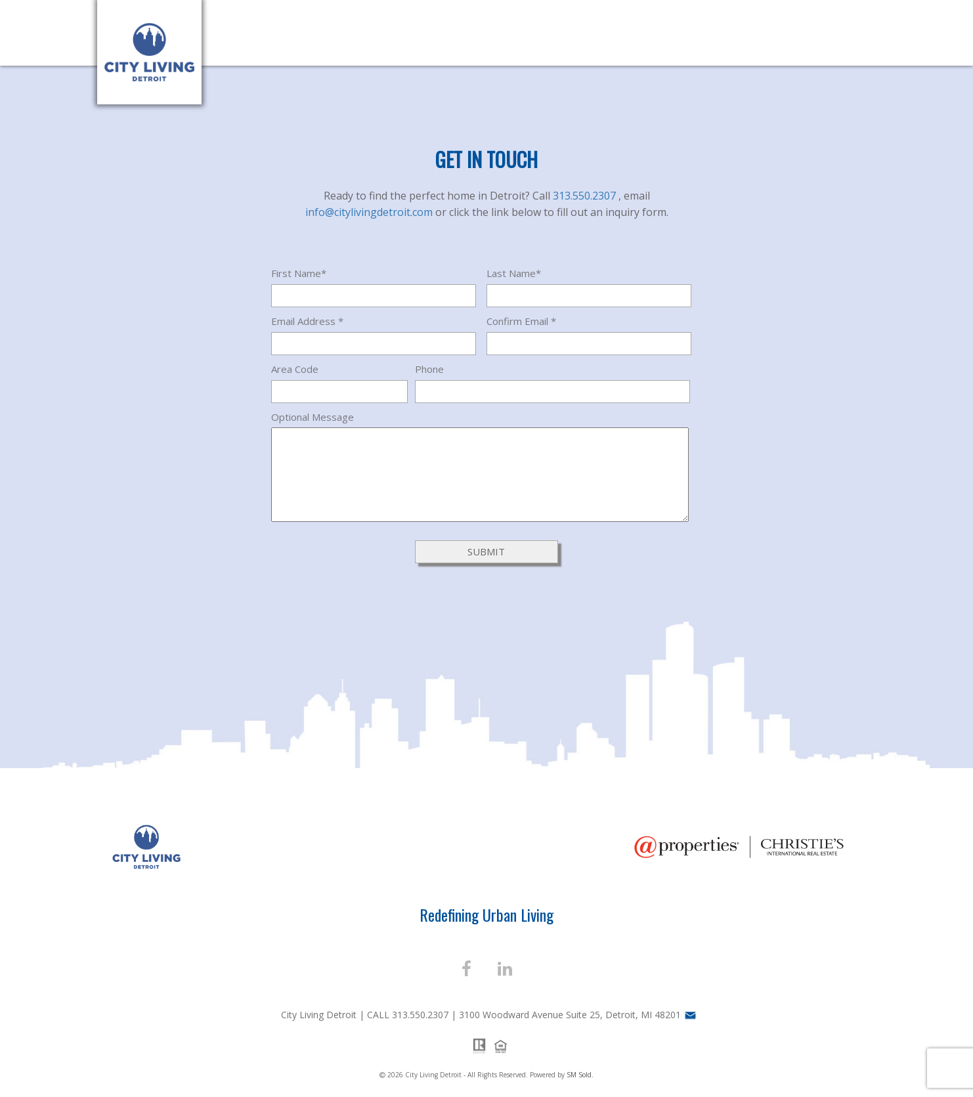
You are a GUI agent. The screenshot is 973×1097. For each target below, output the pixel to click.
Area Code (294, 369)
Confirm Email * (521, 321)
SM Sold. (580, 1074)
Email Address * (307, 321)
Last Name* (513, 273)
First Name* (298, 273)
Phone (429, 369)
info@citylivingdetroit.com (370, 212)
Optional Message (312, 416)
